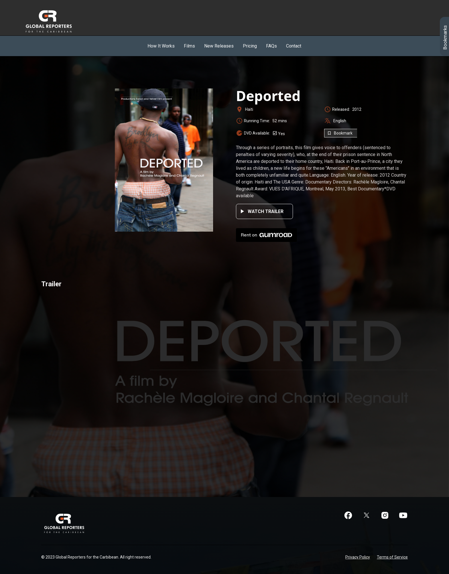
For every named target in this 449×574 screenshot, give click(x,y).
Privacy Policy (357, 557)
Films (189, 46)
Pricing (250, 46)
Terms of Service (392, 557)
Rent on (266, 235)
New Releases (219, 46)
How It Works (161, 46)
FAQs (271, 46)
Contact (293, 46)
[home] (55, 21)
